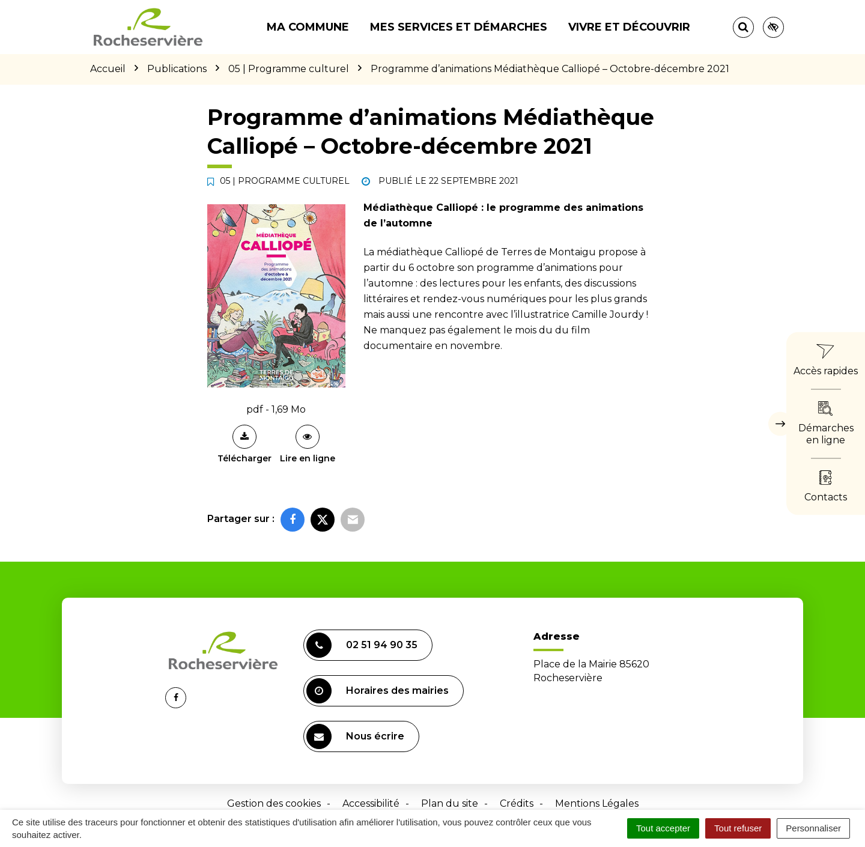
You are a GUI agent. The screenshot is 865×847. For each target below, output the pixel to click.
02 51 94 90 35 (361, 645)
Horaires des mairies (377, 690)
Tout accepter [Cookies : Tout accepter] (663, 828)
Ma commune (308, 27)
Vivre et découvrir (629, 27)
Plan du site (449, 803)
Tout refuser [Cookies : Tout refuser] (738, 828)
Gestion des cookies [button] (274, 803)
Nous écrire (355, 736)
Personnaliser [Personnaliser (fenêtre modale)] (813, 828)
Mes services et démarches (458, 27)
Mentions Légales (597, 803)
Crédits (516, 803)
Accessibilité (370, 803)
